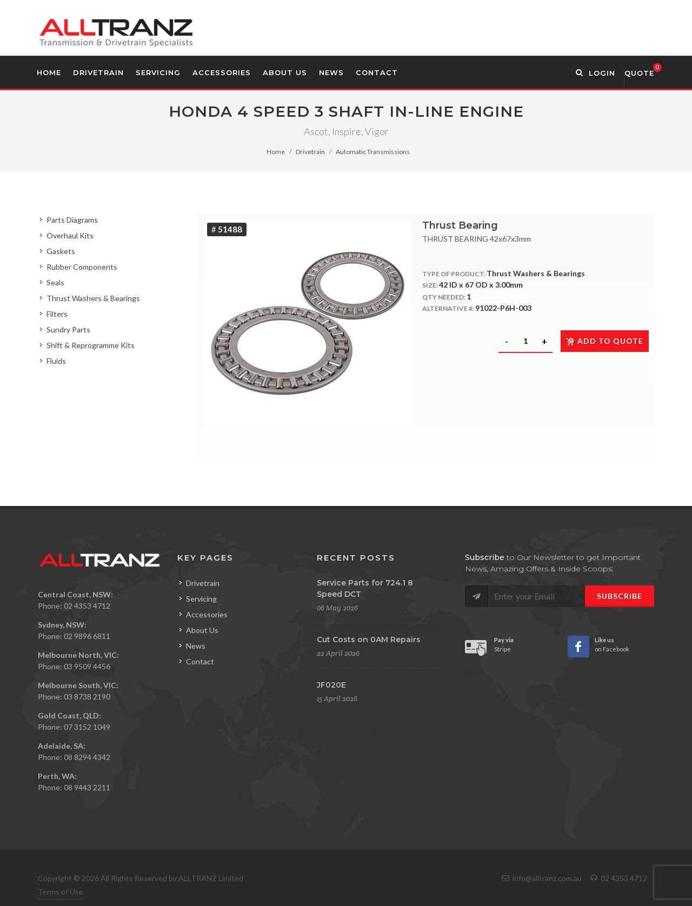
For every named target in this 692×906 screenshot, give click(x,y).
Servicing (201, 598)
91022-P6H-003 (503, 307)
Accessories (207, 614)
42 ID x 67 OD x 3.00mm (481, 284)
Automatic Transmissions (373, 152)
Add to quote (604, 340)
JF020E (331, 685)
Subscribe (619, 596)
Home (276, 152)
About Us (202, 630)
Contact (200, 661)
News (195, 645)
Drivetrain (310, 152)
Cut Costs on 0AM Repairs (369, 639)
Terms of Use (60, 891)
